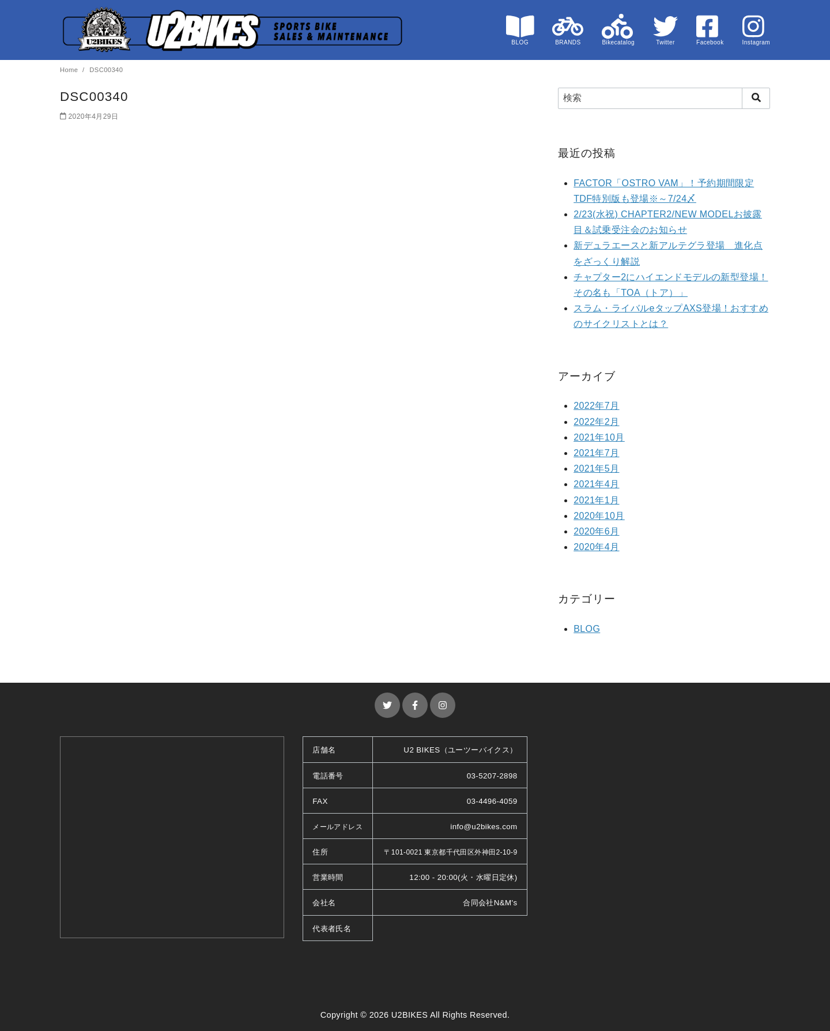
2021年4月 (596, 484)
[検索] (664, 98)
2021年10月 (599, 437)
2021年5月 (596, 468)
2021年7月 (596, 453)
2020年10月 (599, 516)
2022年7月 (596, 406)
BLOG (587, 629)
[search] (756, 98)
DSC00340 (106, 69)
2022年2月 (596, 422)
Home (70, 69)
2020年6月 (596, 531)
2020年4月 (596, 547)
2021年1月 (596, 500)
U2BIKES (409, 1014)
